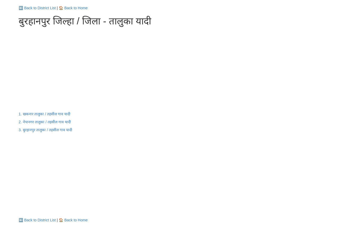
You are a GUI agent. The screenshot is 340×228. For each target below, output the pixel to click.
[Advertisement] (170, 69)
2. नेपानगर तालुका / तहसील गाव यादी (45, 122)
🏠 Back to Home (73, 8)
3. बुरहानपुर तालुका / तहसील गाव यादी (45, 130)
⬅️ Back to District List (37, 8)
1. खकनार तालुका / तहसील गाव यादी (44, 114)
